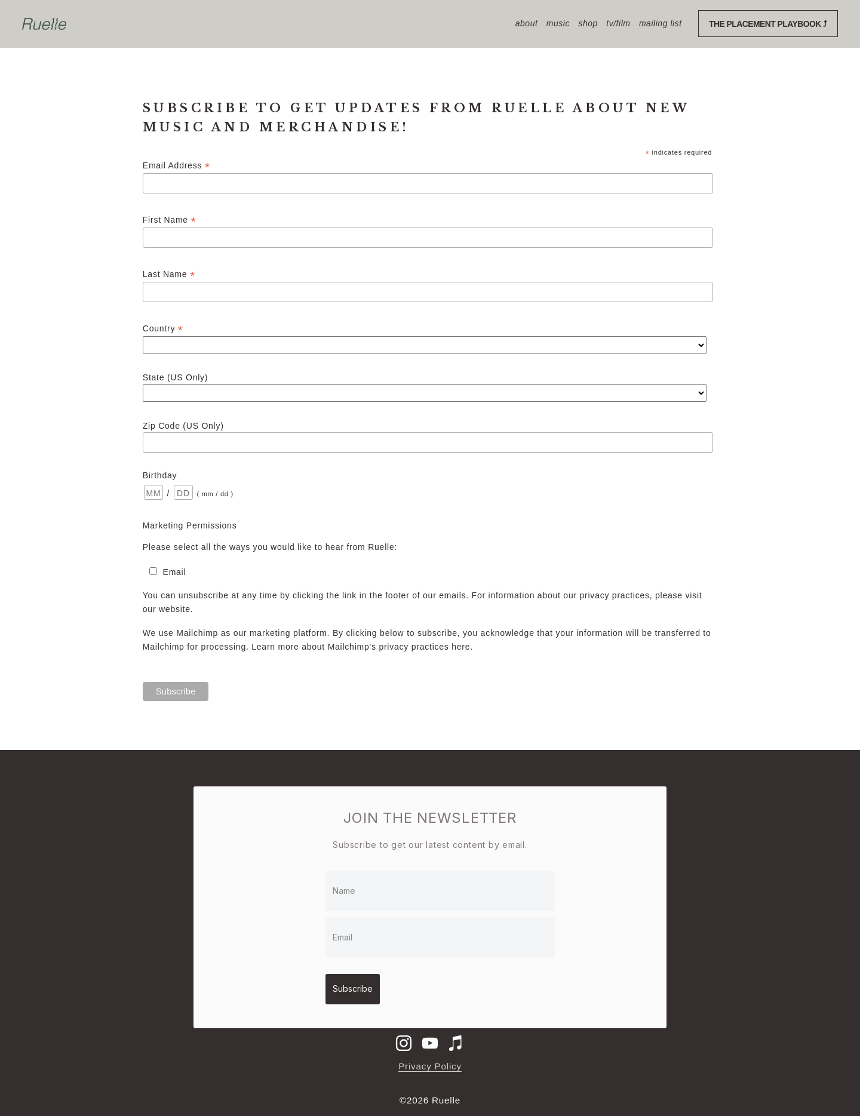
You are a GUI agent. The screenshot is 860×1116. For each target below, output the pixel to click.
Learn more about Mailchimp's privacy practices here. (362, 646)
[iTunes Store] (456, 1037)
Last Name (169, 274)
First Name (169, 220)
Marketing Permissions (190, 525)
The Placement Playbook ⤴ (768, 24)
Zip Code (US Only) (183, 426)
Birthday (160, 475)
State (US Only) (175, 377)
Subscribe (357, 984)
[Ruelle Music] (430, 1037)
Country (163, 328)
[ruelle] (403, 1037)
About (526, 23)
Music (558, 23)
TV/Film (618, 23)
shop (587, 23)
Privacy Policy (430, 1061)
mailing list (660, 23)
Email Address (176, 165)
